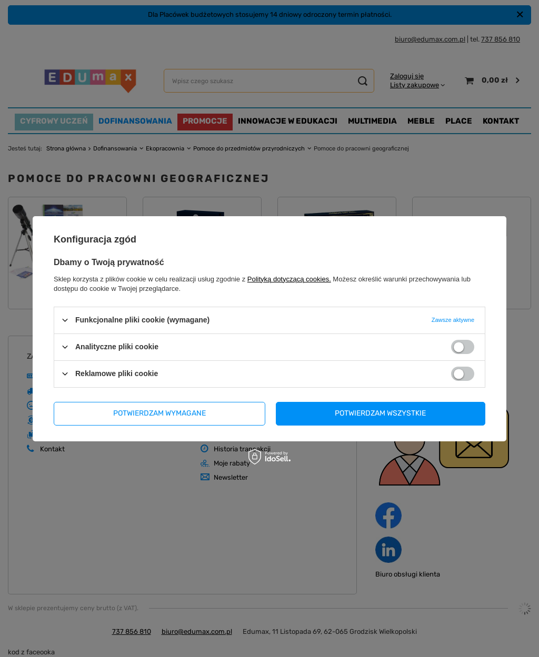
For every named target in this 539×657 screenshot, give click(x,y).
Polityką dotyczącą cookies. (289, 278)
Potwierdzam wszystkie (380, 413)
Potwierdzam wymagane (159, 413)
